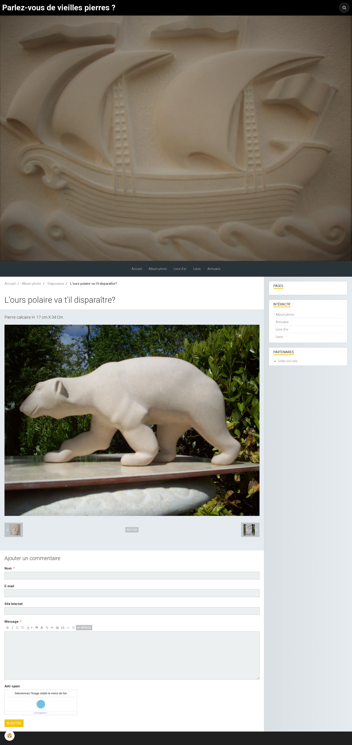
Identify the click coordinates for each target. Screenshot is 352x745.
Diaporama (55, 284)
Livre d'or (180, 269)
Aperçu (84, 627)
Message (11, 621)
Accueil (137, 269)
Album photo (158, 269)
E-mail (9, 586)
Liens (197, 269)
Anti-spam (12, 686)
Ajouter (14, 723)
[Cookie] (9, 736)
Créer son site (287, 361)
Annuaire (213, 269)
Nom (8, 568)
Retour (132, 529)
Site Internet (13, 604)
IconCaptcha (40, 713)
